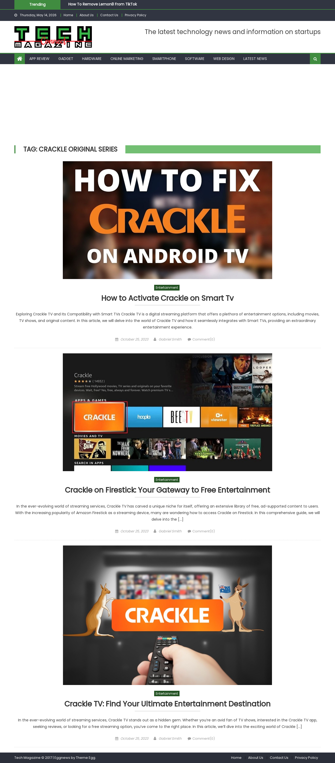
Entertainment (167, 287)
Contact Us (109, 15)
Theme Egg (85, 757)
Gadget (65, 58)
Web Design (223, 58)
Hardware (92, 58)
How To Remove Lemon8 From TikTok (102, 4)
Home (68, 15)
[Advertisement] (167, 103)
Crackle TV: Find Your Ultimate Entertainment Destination (167, 704)
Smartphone (164, 58)
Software (194, 58)
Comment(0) (203, 339)
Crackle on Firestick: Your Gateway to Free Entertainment (167, 490)
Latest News (255, 58)
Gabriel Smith (170, 339)
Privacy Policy (135, 15)
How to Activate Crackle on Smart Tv (167, 298)
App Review (39, 58)
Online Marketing (126, 58)
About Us (87, 15)
